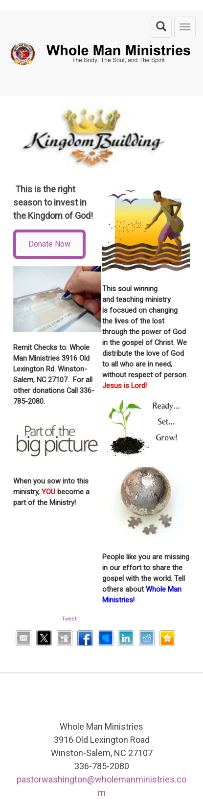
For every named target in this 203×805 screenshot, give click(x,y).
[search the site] (161, 27)
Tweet (69, 619)
